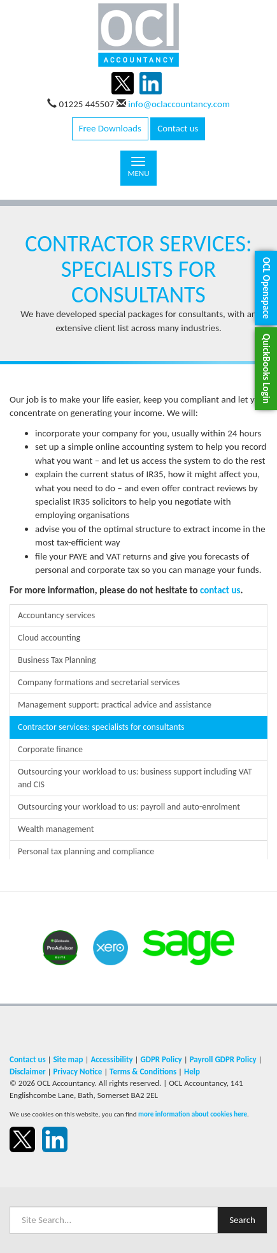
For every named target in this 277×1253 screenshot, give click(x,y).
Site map (68, 1059)
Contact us (177, 128)
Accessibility (111, 1059)
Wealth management (56, 829)
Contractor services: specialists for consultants (101, 727)
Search (242, 1220)
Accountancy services (56, 615)
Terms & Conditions (143, 1071)
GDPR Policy (160, 1059)
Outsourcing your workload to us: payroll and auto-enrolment (129, 806)
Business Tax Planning (57, 660)
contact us (220, 590)
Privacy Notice (77, 1071)
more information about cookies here (192, 1113)
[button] (266, 288)
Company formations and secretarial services (99, 682)
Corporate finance (50, 749)
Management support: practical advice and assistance (114, 704)
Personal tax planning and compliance (86, 851)
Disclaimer (28, 1071)
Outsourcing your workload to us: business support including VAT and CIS (135, 778)
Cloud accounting (49, 637)
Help (192, 1071)
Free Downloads (110, 128)
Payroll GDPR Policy (223, 1059)
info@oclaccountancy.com (179, 104)
